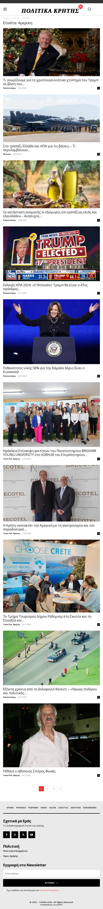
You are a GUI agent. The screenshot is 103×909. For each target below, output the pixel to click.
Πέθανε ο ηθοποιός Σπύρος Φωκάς (29, 771)
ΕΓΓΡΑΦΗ (51, 882)
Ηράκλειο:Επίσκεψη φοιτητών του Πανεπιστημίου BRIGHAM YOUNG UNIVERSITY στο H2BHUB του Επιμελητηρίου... (49, 453)
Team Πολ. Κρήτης (11, 459)
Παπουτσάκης (9, 88)
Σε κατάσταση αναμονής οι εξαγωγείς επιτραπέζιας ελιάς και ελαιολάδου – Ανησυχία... (50, 214)
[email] (51, 874)
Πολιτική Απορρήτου (49, 890)
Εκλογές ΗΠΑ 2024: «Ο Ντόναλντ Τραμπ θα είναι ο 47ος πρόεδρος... (45, 287)
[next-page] (60, 788)
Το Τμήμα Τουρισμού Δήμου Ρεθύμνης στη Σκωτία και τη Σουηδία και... (47, 618)
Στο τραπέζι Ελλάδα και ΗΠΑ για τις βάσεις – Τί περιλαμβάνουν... (39, 148)
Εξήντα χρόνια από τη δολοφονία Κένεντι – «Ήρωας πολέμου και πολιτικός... (50, 691)
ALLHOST (58, 905)
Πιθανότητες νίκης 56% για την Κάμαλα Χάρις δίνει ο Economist (43, 370)
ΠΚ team (7, 154)
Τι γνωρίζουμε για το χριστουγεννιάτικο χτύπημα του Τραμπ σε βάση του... (51, 82)
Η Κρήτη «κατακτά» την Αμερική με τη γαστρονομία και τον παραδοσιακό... (49, 527)
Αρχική (6, 18)
